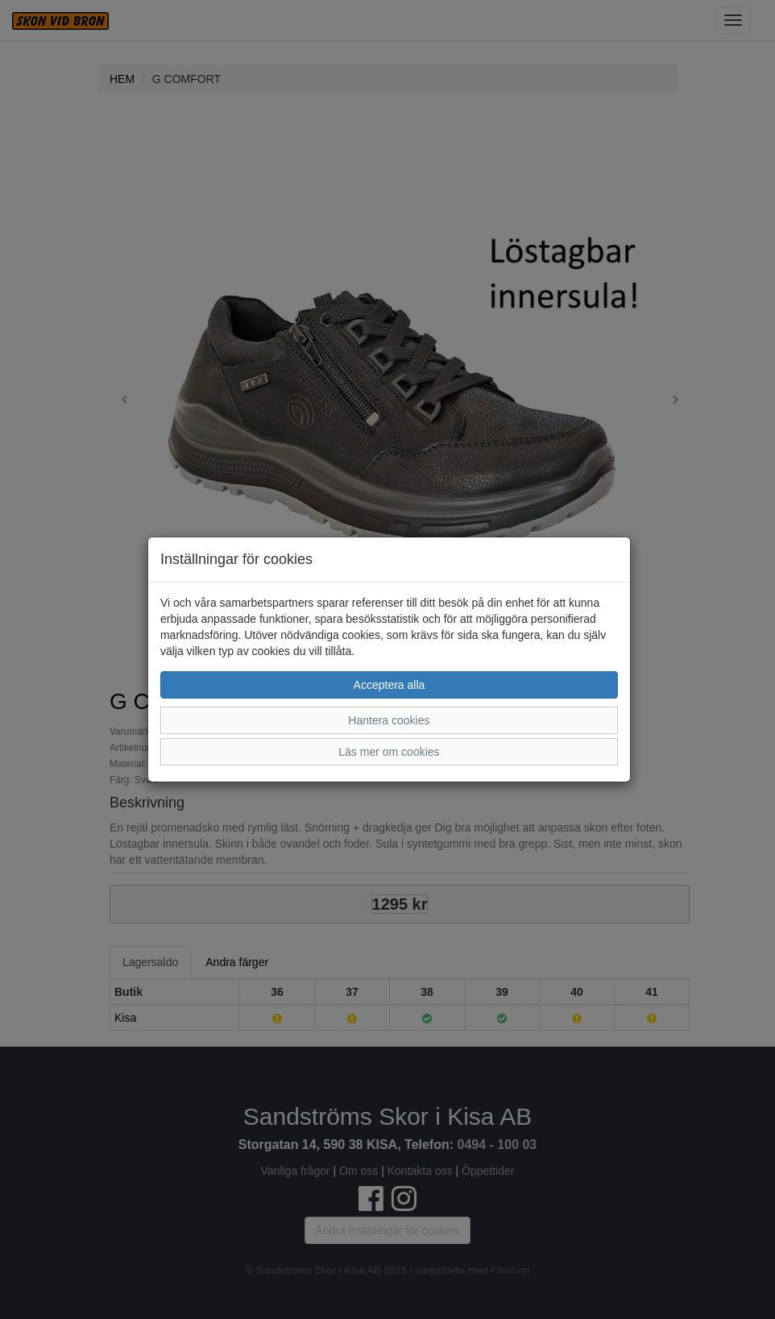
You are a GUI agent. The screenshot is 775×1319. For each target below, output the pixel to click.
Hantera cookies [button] (388, 720)
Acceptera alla (389, 684)
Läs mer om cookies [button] (388, 751)
